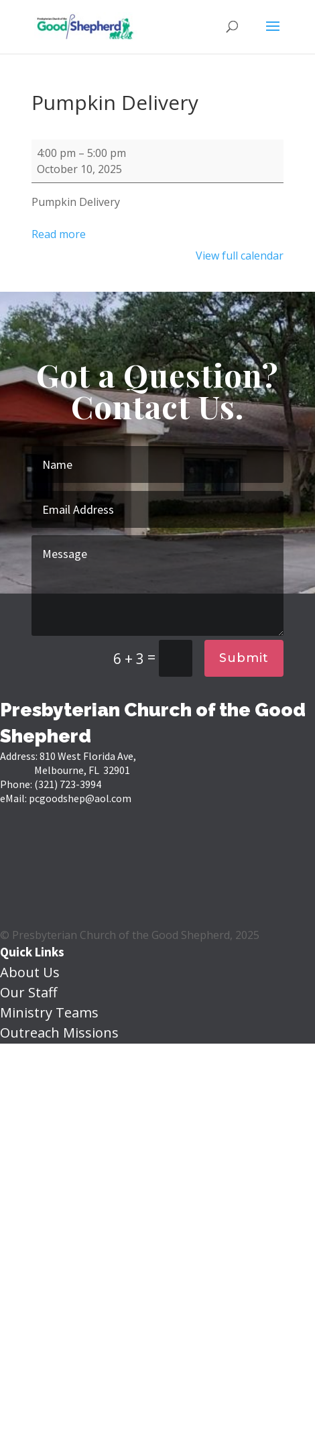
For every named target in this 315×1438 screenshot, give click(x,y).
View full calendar (240, 255)
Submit (244, 658)
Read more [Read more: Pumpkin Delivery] (59, 234)
